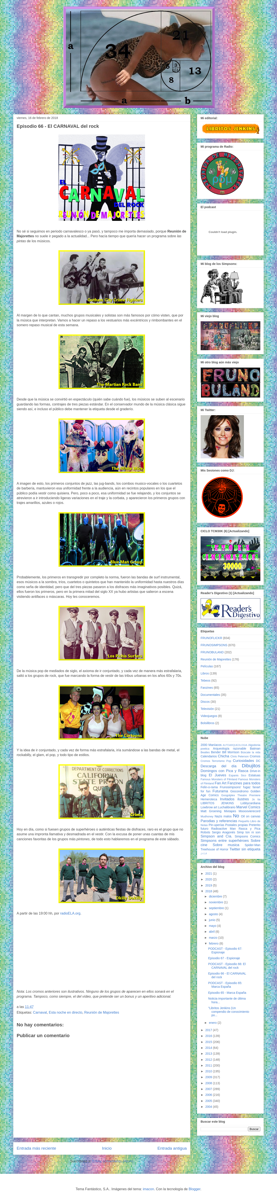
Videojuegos (209, 716)
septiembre (217, 908)
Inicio (107, 1148)
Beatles (205, 752)
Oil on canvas (250, 816)
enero (213, 1022)
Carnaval (40, 1012)
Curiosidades (243, 761)
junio (212, 920)
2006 (209, 1095)
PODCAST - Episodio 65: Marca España (225, 984)
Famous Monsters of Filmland (219, 779)
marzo (213, 937)
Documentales (210, 694)
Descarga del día (219, 766)
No (236, 815)
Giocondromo (239, 791)
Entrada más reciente (36, 1148)
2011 (209, 1065)
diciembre (216, 896)
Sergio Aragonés (223, 832)
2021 (209, 873)
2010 (209, 1071)
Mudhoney (207, 816)
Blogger (194, 1189)
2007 (209, 1089)
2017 (209, 1030)
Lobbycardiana (250, 803)
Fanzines (207, 687)
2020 (209, 879)
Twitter (234, 849)
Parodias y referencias (219, 821)
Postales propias (236, 825)
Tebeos (205, 680)
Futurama (220, 791)
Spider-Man (252, 845)
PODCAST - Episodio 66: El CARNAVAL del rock (227, 965)
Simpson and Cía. (216, 836)
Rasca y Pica (249, 828)
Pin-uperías (216, 825)
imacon (148, 1189)
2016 (209, 1036)
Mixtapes (230, 811)
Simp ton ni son (248, 832)
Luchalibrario (226, 807)
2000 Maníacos (211, 745)
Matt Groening (211, 811)
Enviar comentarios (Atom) (112, 1161)
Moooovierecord (249, 811)
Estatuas (254, 775)
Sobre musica (226, 845)
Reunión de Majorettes (101, 1012)
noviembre (216, 902)
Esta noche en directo (65, 1012)
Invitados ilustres (234, 799)
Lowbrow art (209, 807)
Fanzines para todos (243, 783)
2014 (209, 1047)
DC (258, 761)
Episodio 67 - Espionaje (224, 958)
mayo (213, 925)
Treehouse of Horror (214, 849)
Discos (205, 701)
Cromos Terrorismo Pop (216, 761)
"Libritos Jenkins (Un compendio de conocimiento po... (228, 1011)
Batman (255, 748)
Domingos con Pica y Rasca (224, 771)
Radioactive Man (223, 828)
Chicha (223, 756)
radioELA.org (70, 913)
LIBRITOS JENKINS (217, 803)
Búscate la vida (250, 752)
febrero (214, 943)
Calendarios (209, 756)
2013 (209, 1053)
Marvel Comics (248, 807)
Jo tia (256, 799)
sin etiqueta (251, 849)
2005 (209, 1101)
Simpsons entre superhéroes (225, 841)
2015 (209, 1042)
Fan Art (220, 783)
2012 (209, 1059)
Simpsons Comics (247, 836)
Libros (205, 673)
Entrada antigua (172, 1148)
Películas (207, 666)
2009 (209, 1077)
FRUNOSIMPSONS (214, 645)
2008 (209, 1083)
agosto (214, 914)
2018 (209, 891)
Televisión (207, 709)
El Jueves (217, 775)
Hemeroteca (209, 799)
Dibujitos (251, 765)
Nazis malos (223, 816)
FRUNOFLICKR (211, 638)
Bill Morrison (231, 752)
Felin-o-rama (209, 787)
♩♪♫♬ (204, 853)
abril (212, 931)
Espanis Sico (237, 775)
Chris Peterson (239, 756)
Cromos (255, 756)
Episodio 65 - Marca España (227, 992)
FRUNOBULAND (212, 652)
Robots (205, 832)
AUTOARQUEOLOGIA (235, 745)
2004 (209, 1106)
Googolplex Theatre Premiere (240, 795)
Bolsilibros (207, 723)
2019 (209, 885)
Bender (216, 752)
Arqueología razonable (229, 748)
